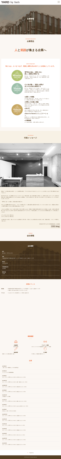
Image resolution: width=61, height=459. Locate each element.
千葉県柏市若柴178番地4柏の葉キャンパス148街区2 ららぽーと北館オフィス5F (24, 288)
